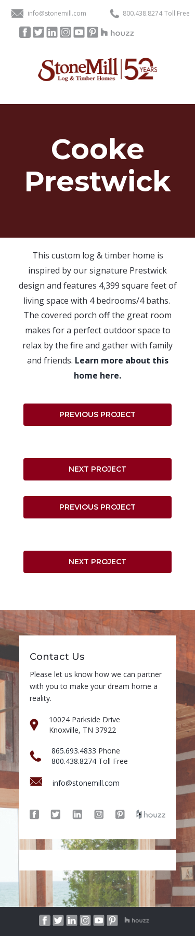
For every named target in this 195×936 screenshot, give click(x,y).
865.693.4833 (73, 751)
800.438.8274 (142, 13)
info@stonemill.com (57, 13)
